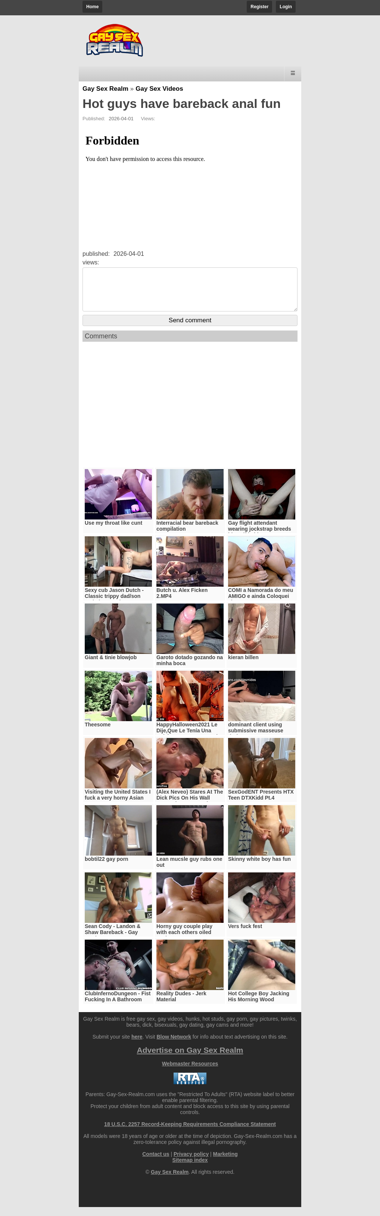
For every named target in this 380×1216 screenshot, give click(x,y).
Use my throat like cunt (113, 532)
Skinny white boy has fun (259, 868)
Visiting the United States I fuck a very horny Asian (117, 804)
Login (286, 6)
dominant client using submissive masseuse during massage (255, 739)
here (137, 1046)
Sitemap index (190, 1169)
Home (92, 6)
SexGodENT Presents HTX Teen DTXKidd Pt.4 (261, 804)
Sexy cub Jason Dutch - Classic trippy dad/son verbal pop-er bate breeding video (114, 608)
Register (259, 6)
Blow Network (173, 1046)
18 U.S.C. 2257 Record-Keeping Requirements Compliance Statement (190, 1133)
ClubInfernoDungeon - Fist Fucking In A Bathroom (118, 1005)
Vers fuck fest (245, 935)
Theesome (97, 733)
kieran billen (243, 666)
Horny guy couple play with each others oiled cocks (184, 941)
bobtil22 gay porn (106, 868)
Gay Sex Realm (105, 88)
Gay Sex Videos (159, 88)
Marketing (225, 1163)
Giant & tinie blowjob (111, 666)
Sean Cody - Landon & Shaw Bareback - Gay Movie (112, 941)
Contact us (155, 1163)
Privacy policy (191, 1163)
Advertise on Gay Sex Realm (190, 1059)
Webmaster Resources (190, 1073)
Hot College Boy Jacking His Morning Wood (258, 1005)
